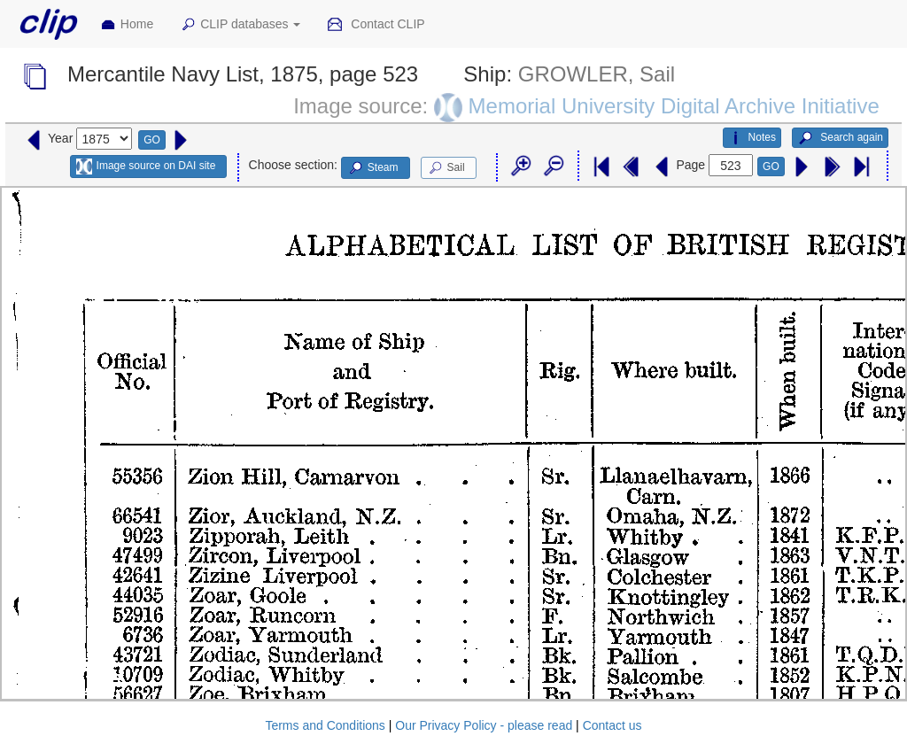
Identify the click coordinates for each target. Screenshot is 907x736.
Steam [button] (373, 168)
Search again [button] (840, 138)
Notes (752, 138)
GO (151, 140)
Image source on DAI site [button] (145, 166)
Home (126, 25)
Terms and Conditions (324, 725)
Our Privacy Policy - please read (483, 725)
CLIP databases (240, 25)
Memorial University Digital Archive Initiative (674, 106)
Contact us (612, 725)
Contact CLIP (375, 25)
